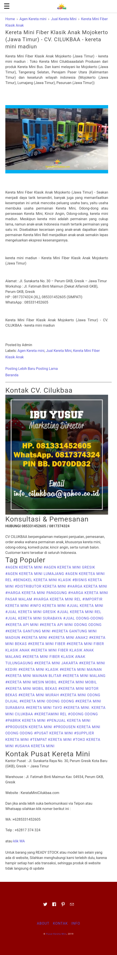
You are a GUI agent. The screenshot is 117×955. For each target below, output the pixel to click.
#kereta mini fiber (47, 644)
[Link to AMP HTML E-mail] (71, 906)
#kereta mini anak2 (68, 637)
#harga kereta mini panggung (36, 593)
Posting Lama (47, 369)
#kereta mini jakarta (56, 663)
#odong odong (83, 714)
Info (75, 923)
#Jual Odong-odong (83, 618)
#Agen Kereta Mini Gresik (69, 567)
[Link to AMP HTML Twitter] (45, 905)
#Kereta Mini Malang (84, 676)
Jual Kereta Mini (58, 351)
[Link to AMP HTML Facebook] (54, 905)
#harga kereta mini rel (57, 599)
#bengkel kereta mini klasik (42, 580)
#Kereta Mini (34, 637)
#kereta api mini (22, 625)
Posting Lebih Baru (20, 369)
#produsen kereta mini (29, 727)
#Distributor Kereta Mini (41, 586)
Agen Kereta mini (31, 351)
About (43, 923)
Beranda (11, 375)
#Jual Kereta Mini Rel (79, 612)
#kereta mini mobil (77, 682)
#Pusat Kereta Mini (54, 733)
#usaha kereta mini (35, 746)
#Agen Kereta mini (24, 567)
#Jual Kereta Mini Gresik (31, 612)
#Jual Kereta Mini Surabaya (34, 618)
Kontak (60, 923)
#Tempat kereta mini (51, 739)
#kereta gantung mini (28, 631)
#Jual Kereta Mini (85, 606)
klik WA (19, 841)
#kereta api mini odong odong (71, 625)
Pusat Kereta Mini (56, 934)
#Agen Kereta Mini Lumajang (35, 574)
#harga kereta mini (87, 586)
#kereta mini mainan (81, 669)
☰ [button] (7, 6)
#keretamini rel (51, 714)
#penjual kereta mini (68, 720)
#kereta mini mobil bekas (31, 688)
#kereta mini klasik (39, 669)
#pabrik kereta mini (26, 720)
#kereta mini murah (39, 695)
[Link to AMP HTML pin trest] (63, 906)
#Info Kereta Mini (48, 606)
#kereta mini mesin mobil (31, 682)
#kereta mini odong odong (47, 701)
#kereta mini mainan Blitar (34, 676)
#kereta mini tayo (44, 708)
